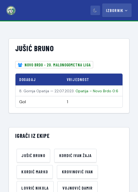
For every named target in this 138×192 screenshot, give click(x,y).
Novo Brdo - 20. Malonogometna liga (57, 64)
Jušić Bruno (33, 155)
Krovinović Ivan (77, 171)
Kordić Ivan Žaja (75, 155)
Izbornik (117, 10)
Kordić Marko (34, 171)
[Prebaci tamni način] (95, 10)
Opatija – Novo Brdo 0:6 (97, 91)
